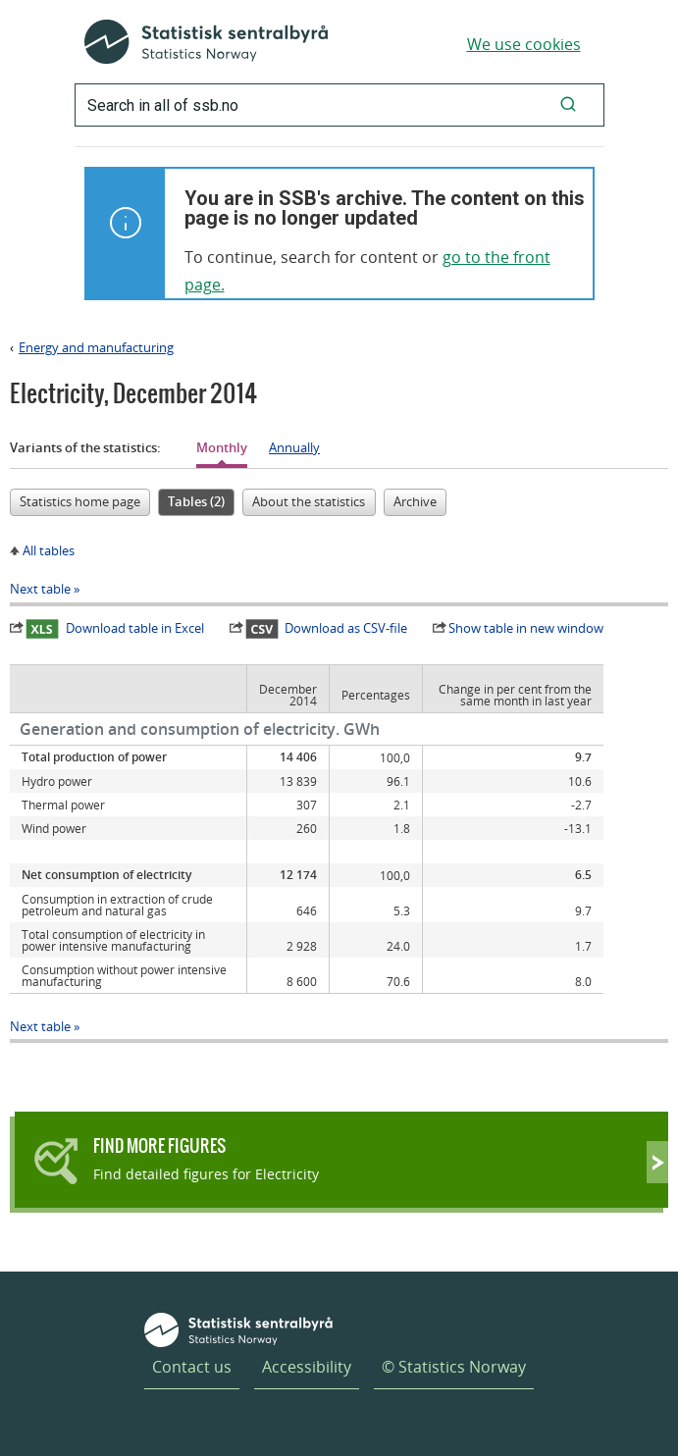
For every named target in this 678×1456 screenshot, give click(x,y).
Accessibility (306, 1367)
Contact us (192, 1367)
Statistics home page (80, 501)
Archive (415, 501)
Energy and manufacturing (96, 347)
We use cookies (524, 44)
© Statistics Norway (454, 1367)
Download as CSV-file (326, 628)
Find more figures (159, 1145)
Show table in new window (525, 628)
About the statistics (308, 501)
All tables (49, 550)
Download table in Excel (115, 628)
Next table (40, 589)
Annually (294, 447)
